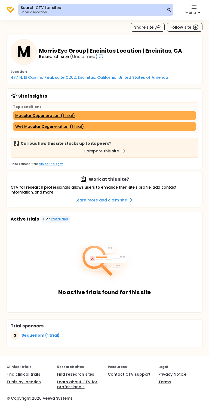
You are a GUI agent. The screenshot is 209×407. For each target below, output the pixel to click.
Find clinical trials (23, 374)
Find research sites (75, 374)
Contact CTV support (129, 374)
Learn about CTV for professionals (77, 384)
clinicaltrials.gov (51, 164)
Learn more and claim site (104, 200)
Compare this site (105, 151)
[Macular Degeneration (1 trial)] (104, 115)
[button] (55, 219)
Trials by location (24, 381)
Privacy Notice (172, 374)
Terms (164, 381)
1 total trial (59, 219)
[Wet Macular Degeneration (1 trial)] (104, 126)
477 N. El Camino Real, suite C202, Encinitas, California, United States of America (89, 77)
